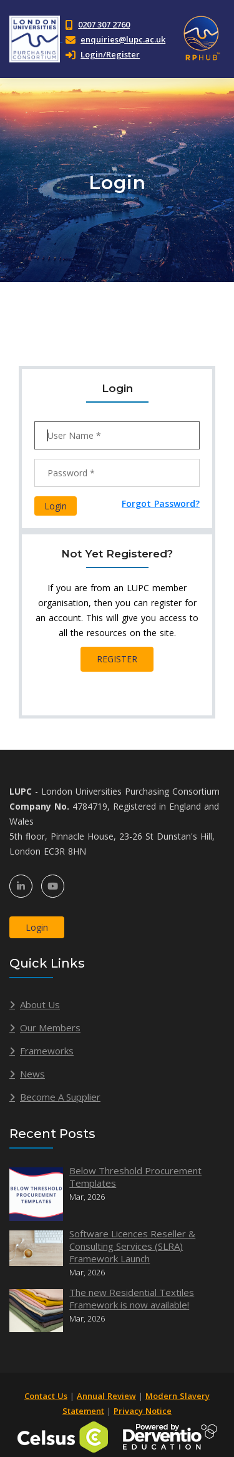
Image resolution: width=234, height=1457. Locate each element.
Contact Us (45, 1395)
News (32, 1073)
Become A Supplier (60, 1097)
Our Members (50, 1027)
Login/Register (103, 54)
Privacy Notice (143, 1410)
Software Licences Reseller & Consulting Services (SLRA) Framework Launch (132, 1246)
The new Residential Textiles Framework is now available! (131, 1298)
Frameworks (47, 1050)
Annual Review (106, 1395)
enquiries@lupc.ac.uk (122, 39)
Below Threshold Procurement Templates (135, 1176)
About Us (40, 1004)
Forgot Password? (161, 503)
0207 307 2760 (104, 24)
